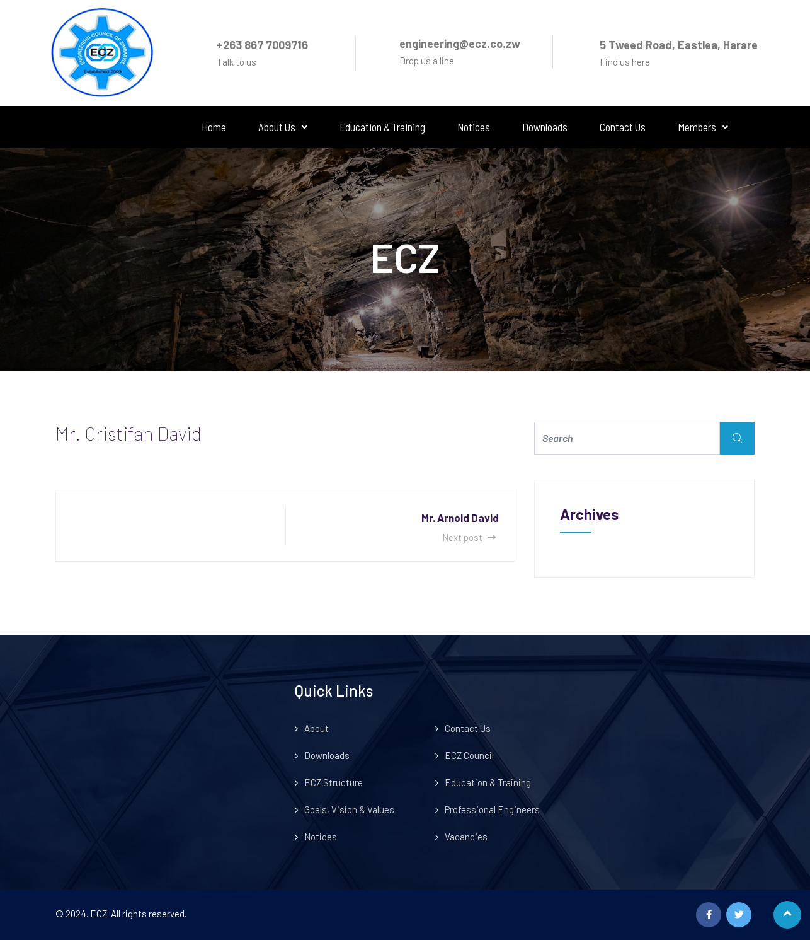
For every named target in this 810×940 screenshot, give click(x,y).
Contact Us (623, 126)
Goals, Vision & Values (349, 809)
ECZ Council (469, 755)
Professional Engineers (492, 809)
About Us (282, 126)
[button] (283, 127)
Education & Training (382, 126)
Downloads (545, 126)
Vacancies (466, 836)
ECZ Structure (333, 782)
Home (214, 126)
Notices (473, 126)
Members (703, 126)
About (316, 728)
